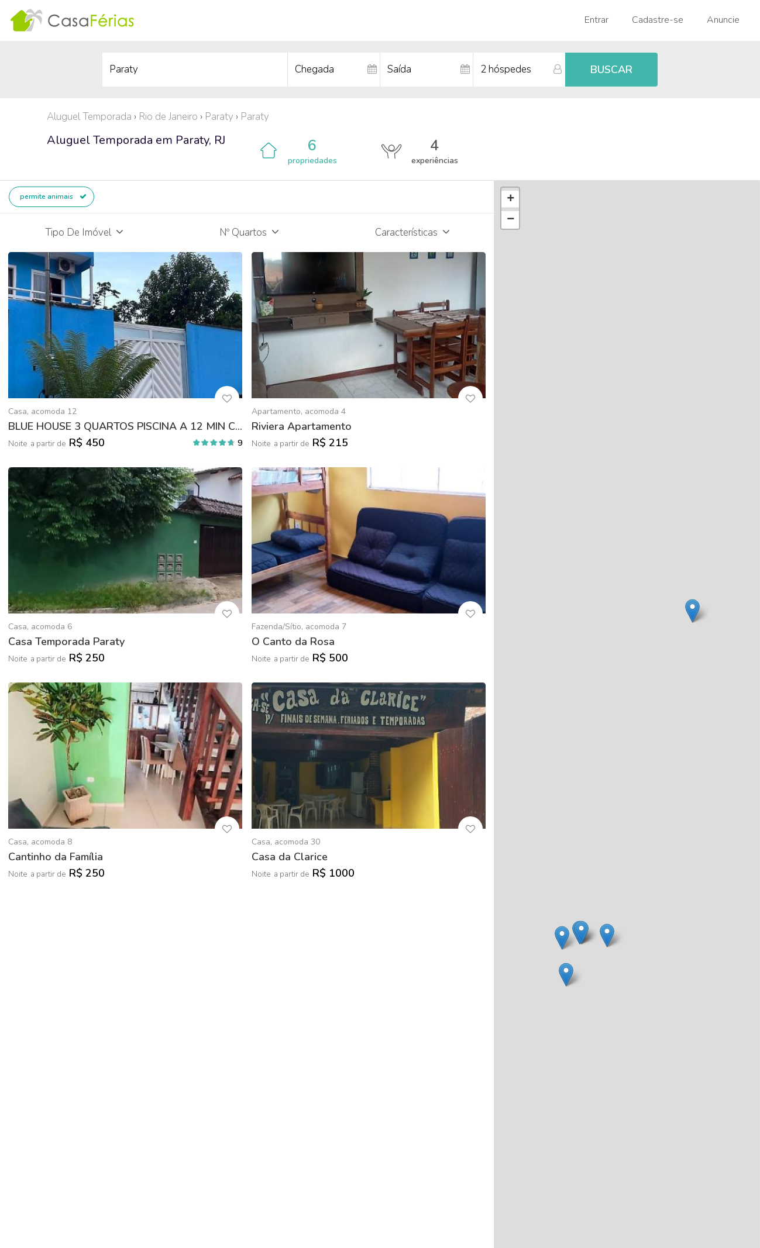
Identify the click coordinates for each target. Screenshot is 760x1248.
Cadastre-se (657, 19)
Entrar (596, 19)
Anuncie (723, 19)
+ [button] (510, 199)
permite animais (53, 196)
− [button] (510, 220)
